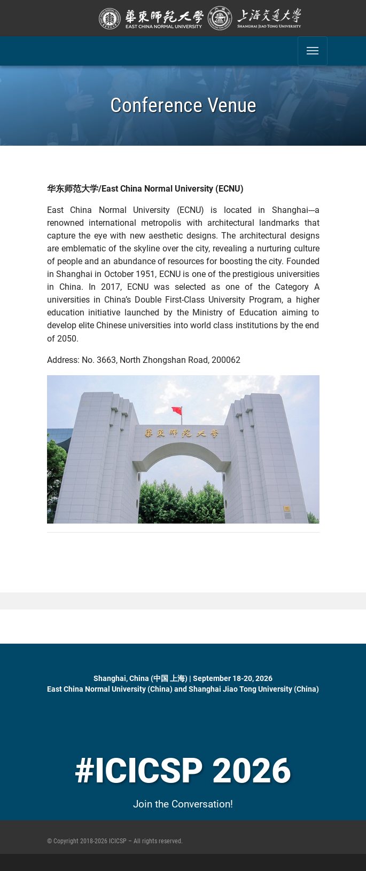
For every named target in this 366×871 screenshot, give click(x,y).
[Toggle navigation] (313, 51)
